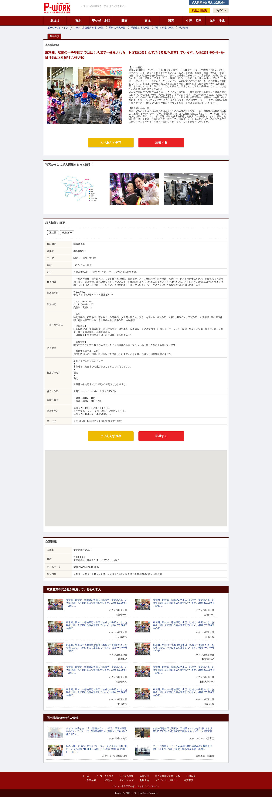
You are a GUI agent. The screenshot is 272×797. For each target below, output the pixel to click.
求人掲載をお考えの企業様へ (209, 2)
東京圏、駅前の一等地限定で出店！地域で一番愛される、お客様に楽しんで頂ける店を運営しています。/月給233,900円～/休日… (96, 603)
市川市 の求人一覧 (164, 27)
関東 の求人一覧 (117, 27)
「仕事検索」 (91, 780)
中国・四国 (193, 20)
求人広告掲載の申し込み (167, 776)
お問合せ (190, 776)
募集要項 (54, 36)
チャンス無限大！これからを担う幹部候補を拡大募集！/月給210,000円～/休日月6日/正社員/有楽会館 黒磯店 (182, 748)
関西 (171, 20)
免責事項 (188, 780)
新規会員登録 (199, 10)
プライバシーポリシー (166, 780)
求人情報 (183, 27)
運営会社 (109, 780)
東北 (78, 20)
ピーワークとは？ (104, 776)
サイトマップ (126, 780)
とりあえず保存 (110, 142)
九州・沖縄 (217, 20)
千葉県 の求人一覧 (140, 27)
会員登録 (144, 776)
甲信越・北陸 (101, 20)
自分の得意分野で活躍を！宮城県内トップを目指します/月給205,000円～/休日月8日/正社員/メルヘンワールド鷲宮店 (182, 730)
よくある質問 (126, 776)
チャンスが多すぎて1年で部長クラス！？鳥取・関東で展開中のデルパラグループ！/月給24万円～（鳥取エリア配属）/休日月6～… (96, 731)
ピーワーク (57, 8)
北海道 (55, 20)
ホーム (85, 776)
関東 (124, 20)
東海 (147, 20)
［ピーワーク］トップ (56, 27)
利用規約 (144, 780)
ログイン (220, 10)
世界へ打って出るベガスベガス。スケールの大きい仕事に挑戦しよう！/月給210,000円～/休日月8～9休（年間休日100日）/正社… (96, 749)
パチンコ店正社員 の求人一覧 (88, 27)
